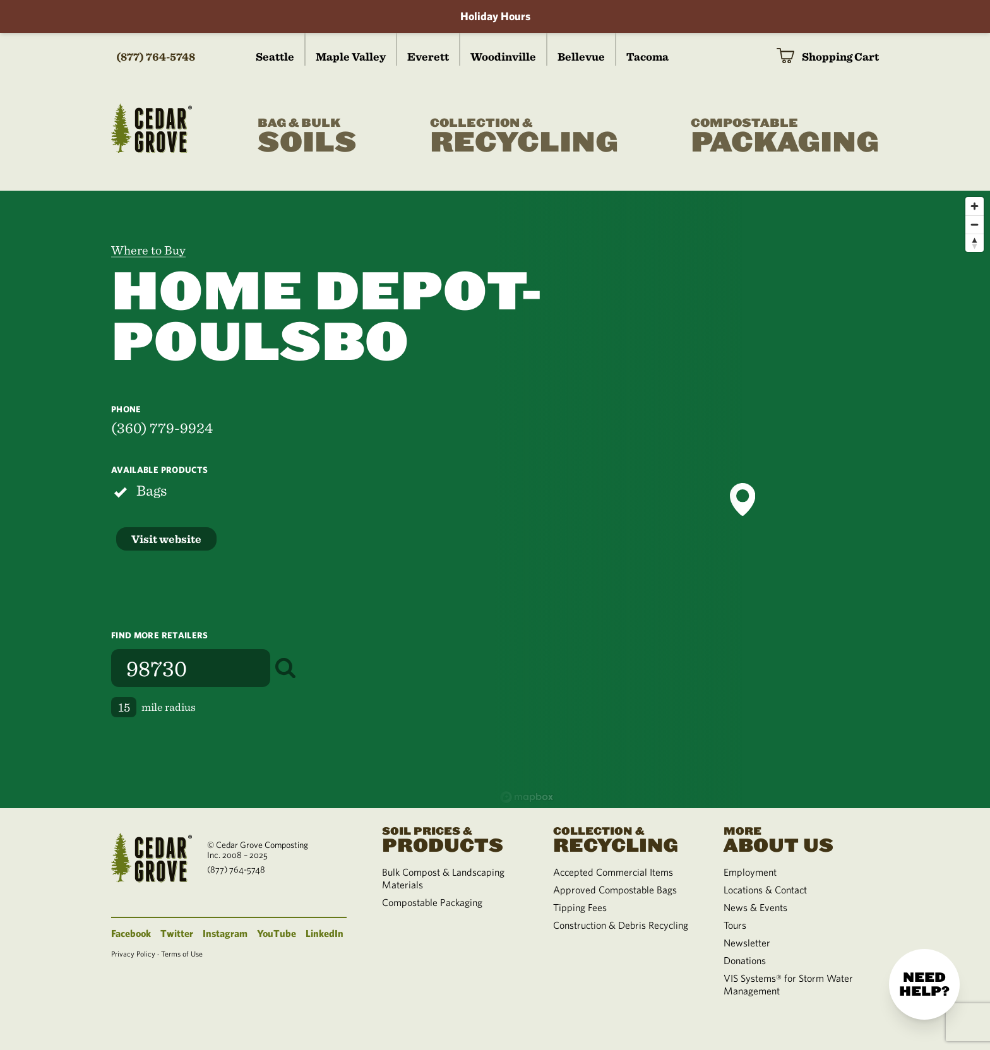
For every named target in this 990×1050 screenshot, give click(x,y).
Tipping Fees (580, 907)
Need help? (924, 984)
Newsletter (747, 942)
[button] (742, 499)
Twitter (176, 933)
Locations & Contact (765, 889)
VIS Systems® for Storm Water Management (788, 984)
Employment (750, 872)
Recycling (524, 136)
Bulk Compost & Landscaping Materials (443, 878)
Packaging (785, 136)
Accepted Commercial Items (613, 872)
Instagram (225, 933)
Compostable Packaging (432, 902)
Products (452, 838)
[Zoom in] (974, 206)
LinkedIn (324, 933)
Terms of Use (182, 953)
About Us (794, 838)
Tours (735, 925)
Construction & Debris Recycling (620, 925)
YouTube (276, 933)
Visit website (166, 539)
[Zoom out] (974, 224)
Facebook (131, 933)
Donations (745, 960)
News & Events (755, 907)
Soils (307, 136)
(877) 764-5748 (155, 56)
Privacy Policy (133, 953)
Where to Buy (148, 250)
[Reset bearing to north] (974, 243)
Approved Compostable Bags (615, 889)
